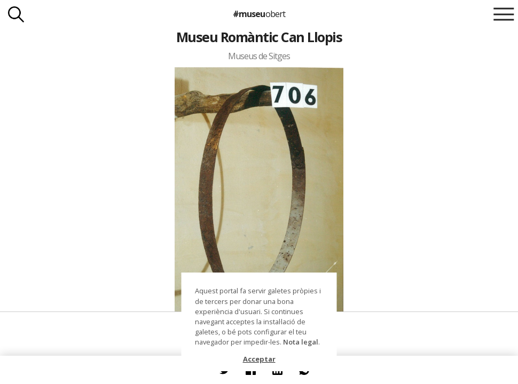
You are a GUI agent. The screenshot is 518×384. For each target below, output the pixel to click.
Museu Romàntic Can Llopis (259, 37)
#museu (259, 14)
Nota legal (300, 342)
